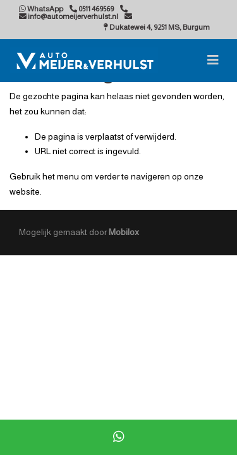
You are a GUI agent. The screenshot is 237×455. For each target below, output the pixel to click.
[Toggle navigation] (213, 60)
